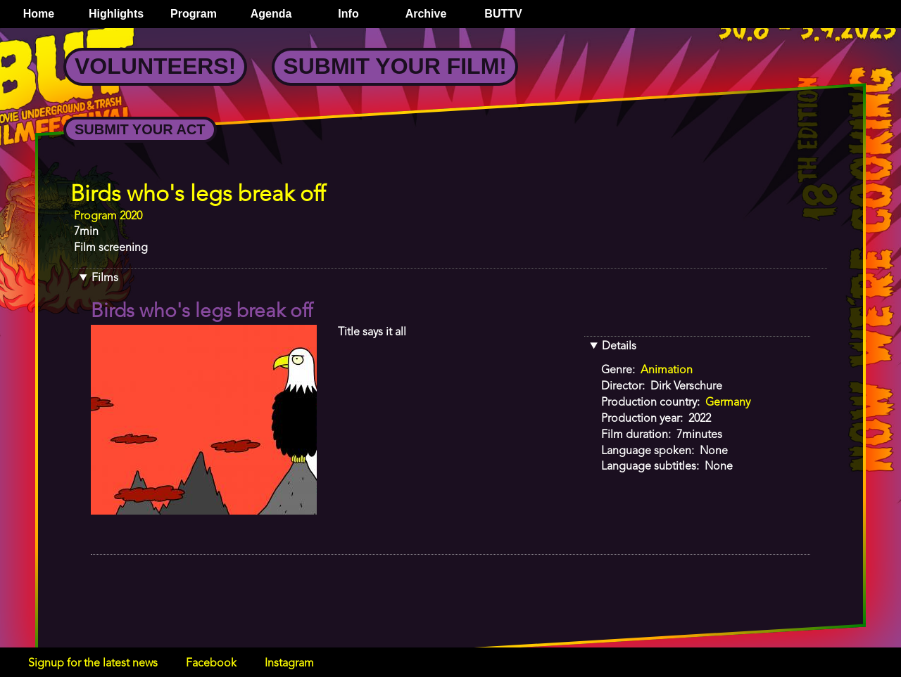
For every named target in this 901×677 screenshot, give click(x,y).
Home (38, 14)
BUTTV (503, 14)
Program (193, 14)
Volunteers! (155, 66)
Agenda (271, 14)
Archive (426, 14)
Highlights (116, 14)
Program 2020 (108, 216)
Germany (727, 402)
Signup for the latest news (93, 663)
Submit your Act (140, 129)
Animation (667, 370)
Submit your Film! (395, 66)
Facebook (211, 663)
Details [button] (619, 346)
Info (348, 14)
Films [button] (105, 278)
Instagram (289, 663)
